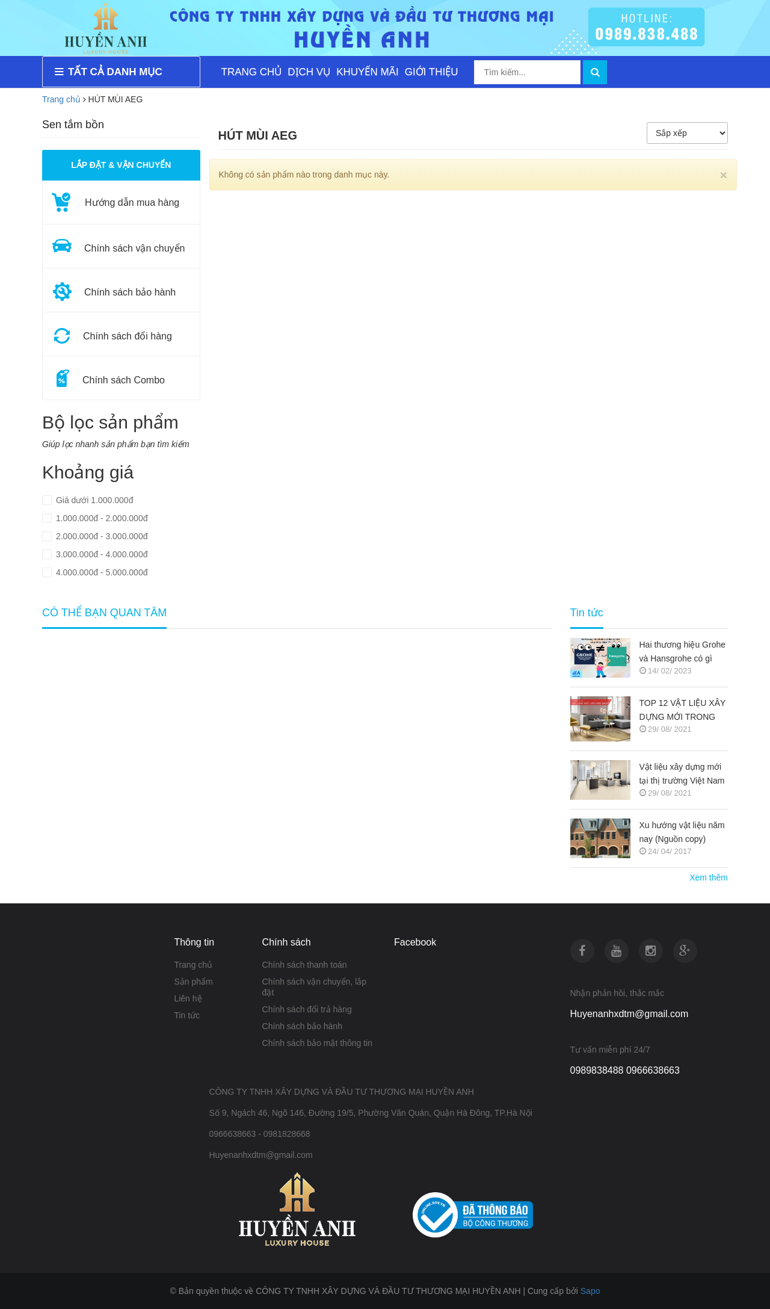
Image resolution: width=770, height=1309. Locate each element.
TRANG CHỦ (251, 72)
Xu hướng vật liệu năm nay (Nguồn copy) (682, 832)
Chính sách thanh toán (304, 965)
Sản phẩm (193, 981)
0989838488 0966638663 (625, 1070)
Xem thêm (708, 877)
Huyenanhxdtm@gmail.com (629, 1014)
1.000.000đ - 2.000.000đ (100, 518)
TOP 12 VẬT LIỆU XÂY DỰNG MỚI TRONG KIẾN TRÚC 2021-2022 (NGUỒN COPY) (683, 711)
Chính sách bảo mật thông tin (317, 1043)
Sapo (590, 1291)
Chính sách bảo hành (302, 1026)
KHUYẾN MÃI (367, 72)
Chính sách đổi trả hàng (307, 1009)
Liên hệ (188, 998)
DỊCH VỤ (309, 72)
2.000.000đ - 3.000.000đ (100, 536)
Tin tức (187, 1015)
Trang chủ (193, 965)
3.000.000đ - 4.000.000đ (100, 554)
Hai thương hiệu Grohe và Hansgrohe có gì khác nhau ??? (682, 653)
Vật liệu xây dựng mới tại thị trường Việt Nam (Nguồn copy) (682, 775)
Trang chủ (61, 99)
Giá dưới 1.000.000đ (93, 500)
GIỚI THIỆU (431, 72)
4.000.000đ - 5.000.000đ (100, 572)
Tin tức (586, 613)
